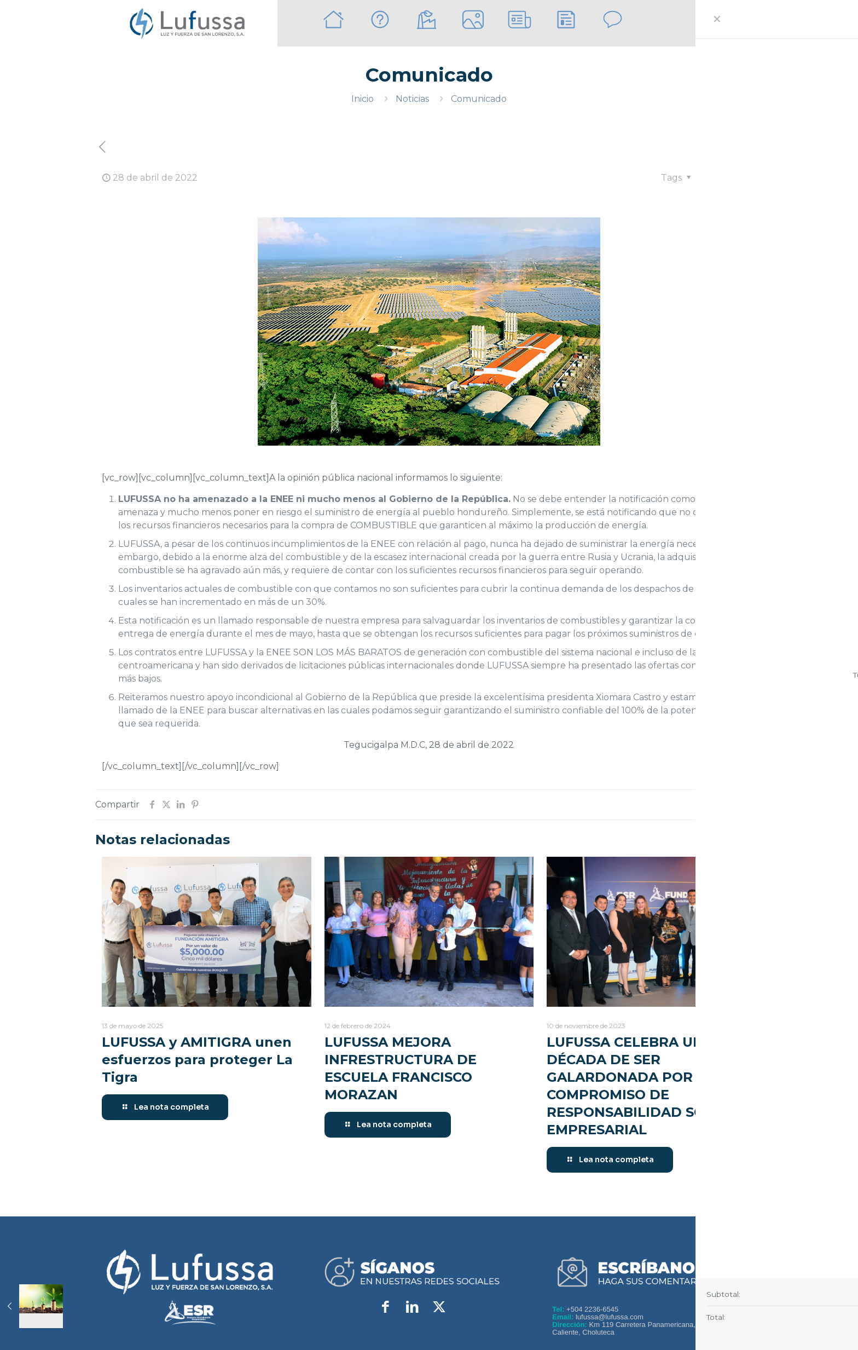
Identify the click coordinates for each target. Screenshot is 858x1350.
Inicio (362, 99)
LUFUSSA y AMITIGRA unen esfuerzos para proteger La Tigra (197, 1059)
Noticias (412, 99)
